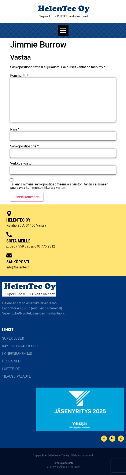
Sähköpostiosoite (24, 146)
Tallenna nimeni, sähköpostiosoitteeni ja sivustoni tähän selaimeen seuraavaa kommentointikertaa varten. (59, 186)
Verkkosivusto (21, 163)
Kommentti (19, 75)
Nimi (14, 129)
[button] (63, 30)
